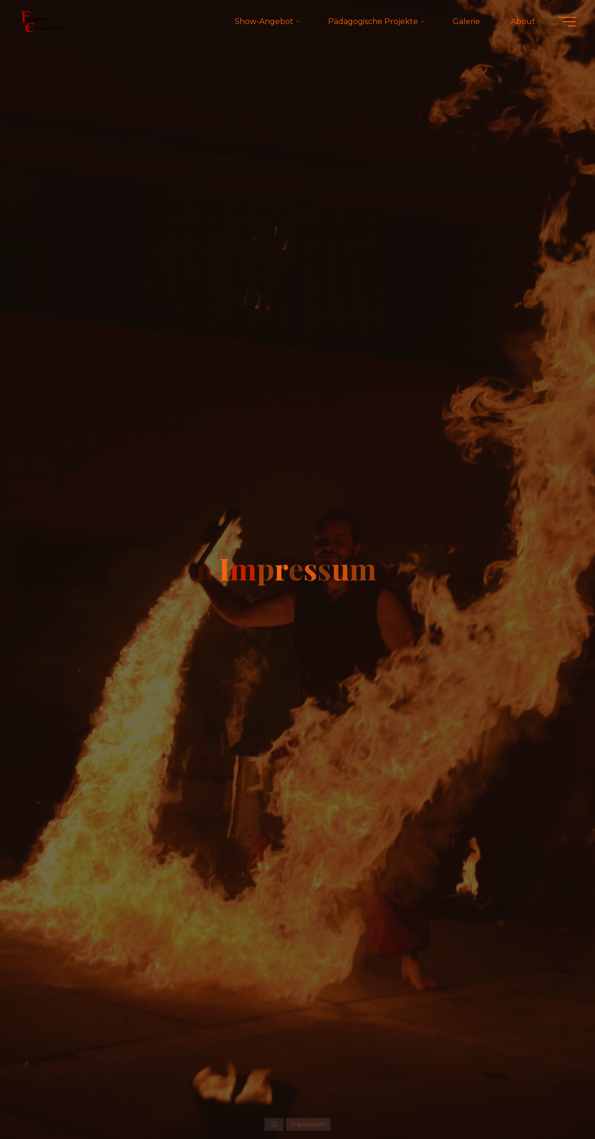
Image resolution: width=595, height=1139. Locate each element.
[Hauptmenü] (567, 21)
